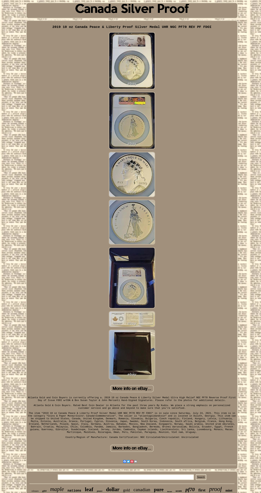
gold (126, 490)
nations (74, 490)
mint (228, 490)
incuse (169, 491)
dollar (112, 489)
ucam (179, 490)
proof (215, 489)
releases (35, 491)
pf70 (190, 489)
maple (57, 489)
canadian (142, 489)
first (202, 490)
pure (159, 489)
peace (99, 491)
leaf (89, 489)
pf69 (44, 491)
